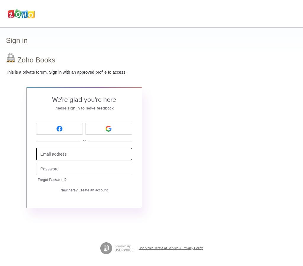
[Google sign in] (108, 129)
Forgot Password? (52, 180)
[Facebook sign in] (59, 129)
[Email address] (84, 154)
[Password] (84, 169)
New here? (83, 190)
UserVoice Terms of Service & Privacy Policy (171, 248)
